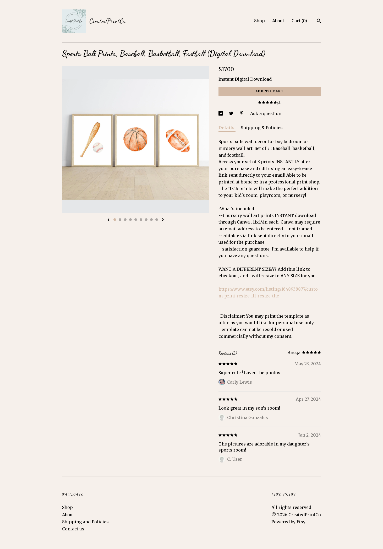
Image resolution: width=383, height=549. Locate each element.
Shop (259, 20)
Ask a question (265, 113)
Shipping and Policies (85, 521)
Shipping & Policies (262, 127)
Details (227, 127)
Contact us (73, 528)
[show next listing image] (163, 220)
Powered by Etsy (288, 521)
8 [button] (151, 219)
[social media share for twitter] (231, 113)
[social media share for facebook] (221, 113)
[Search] (319, 21)
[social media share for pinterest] (242, 113)
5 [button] (135, 219)
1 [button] (114, 219)
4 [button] (130, 219)
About (278, 20)
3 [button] (125, 219)
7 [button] (146, 219)
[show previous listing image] (108, 220)
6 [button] (141, 219)
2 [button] (120, 219)
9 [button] (156, 219)
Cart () (299, 20)
